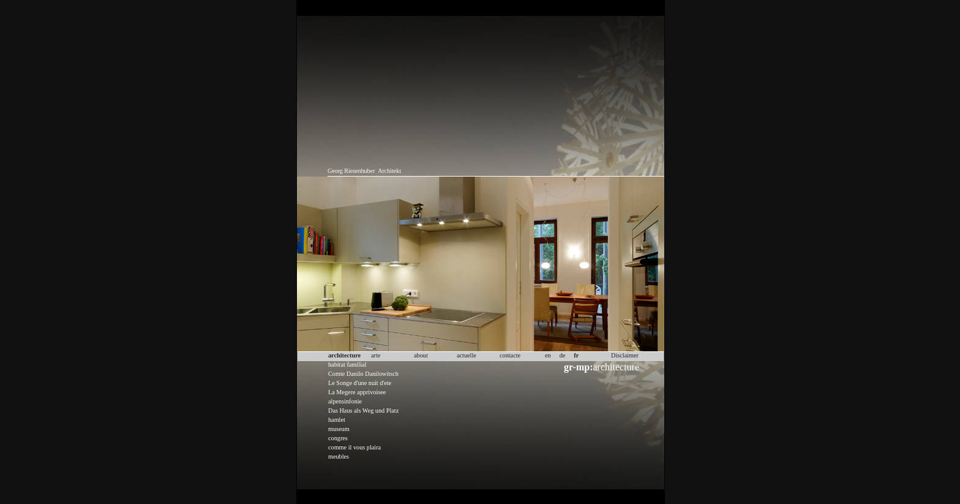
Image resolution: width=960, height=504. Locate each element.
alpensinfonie (345, 401)
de (563, 355)
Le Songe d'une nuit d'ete (359, 383)
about (421, 355)
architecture (601, 367)
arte (375, 355)
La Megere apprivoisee (357, 392)
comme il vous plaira (354, 447)
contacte (510, 355)
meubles (338, 456)
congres (338, 438)
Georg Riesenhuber (351, 170)
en (548, 355)
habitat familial (347, 364)
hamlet (336, 419)
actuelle (466, 355)
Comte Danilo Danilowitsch (363, 373)
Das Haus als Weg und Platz (363, 410)
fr (576, 355)
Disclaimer (625, 355)
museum (339, 429)
